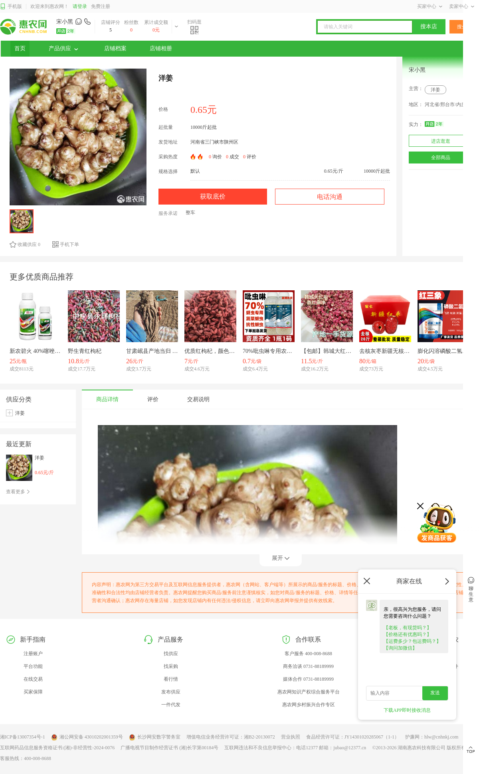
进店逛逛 (440, 141)
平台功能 (33, 666)
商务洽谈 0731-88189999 (308, 666)
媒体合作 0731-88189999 (308, 679)
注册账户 (33, 653)
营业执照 (290, 737)
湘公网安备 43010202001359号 (87, 737)
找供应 (171, 653)
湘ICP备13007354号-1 (22, 737)
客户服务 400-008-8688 (308, 653)
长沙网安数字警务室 (154, 737)
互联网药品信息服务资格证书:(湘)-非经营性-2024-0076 (57, 747)
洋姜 (435, 90)
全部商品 (440, 157)
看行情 (171, 679)
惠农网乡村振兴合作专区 (308, 704)
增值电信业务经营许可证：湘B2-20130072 (230, 737)
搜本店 (428, 27)
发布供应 (170, 692)
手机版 (11, 7)
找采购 (171, 666)
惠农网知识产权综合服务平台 (308, 692)
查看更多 (18, 491)
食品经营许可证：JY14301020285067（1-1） (352, 737)
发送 (435, 692)
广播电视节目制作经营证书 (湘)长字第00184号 (169, 747)
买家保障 (33, 692)
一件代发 (170, 704)
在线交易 (33, 679)
